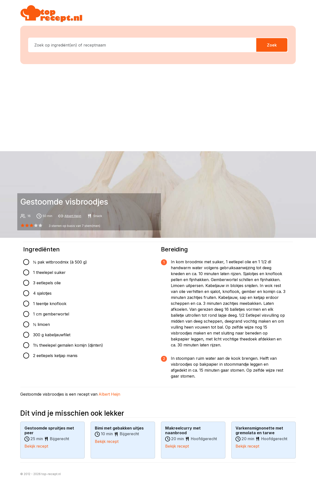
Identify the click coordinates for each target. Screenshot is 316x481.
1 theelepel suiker (49, 272)
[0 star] (22, 225)
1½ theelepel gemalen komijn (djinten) (68, 345)
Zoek (272, 45)
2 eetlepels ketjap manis (55, 355)
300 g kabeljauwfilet (51, 334)
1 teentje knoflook (49, 303)
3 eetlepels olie (47, 282)
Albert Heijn (72, 216)
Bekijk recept (36, 445)
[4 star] (40, 225)
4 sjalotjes (42, 293)
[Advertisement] (161, 106)
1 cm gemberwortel (51, 314)
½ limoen (41, 324)
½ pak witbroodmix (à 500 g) (60, 262)
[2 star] (31, 225)
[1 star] (27, 225)
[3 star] (36, 225)
